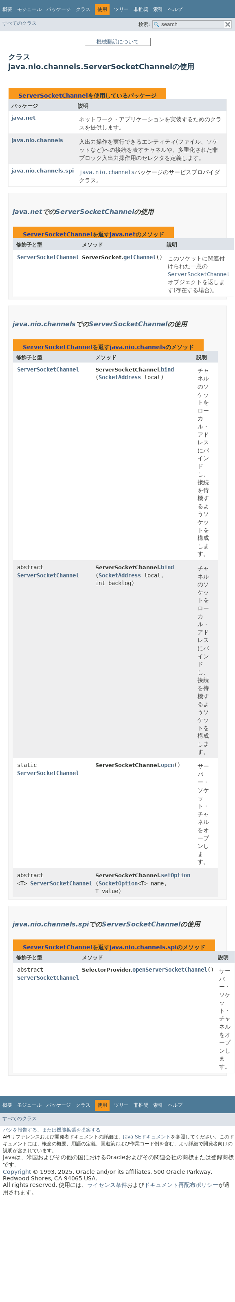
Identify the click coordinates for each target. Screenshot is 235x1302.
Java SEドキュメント (147, 1137)
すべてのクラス (19, 23)
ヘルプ (175, 9)
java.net (23, 118)
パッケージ (58, 9)
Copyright (17, 1172)
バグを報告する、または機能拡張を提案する (52, 1130)
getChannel (139, 257)
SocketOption (118, 883)
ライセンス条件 (107, 1185)
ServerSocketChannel (53, 95)
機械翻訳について (118, 42)
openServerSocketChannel (169, 969)
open (167, 765)
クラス (83, 9)
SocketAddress (120, 377)
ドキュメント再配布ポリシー (181, 1185)
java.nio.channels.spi (42, 171)
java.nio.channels (37, 140)
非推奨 (141, 9)
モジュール (29, 9)
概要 (7, 9)
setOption (175, 875)
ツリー (121, 9)
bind (167, 369)
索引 (158, 9)
